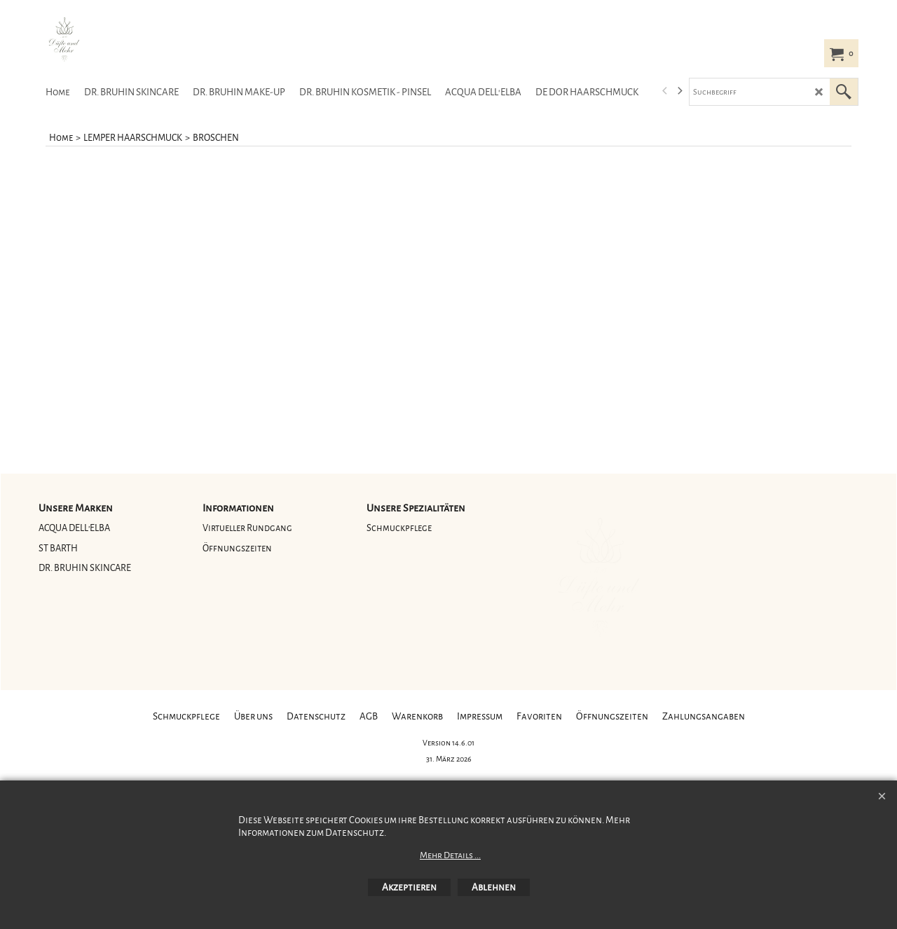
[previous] (665, 91)
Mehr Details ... (450, 855)
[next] (679, 91)
